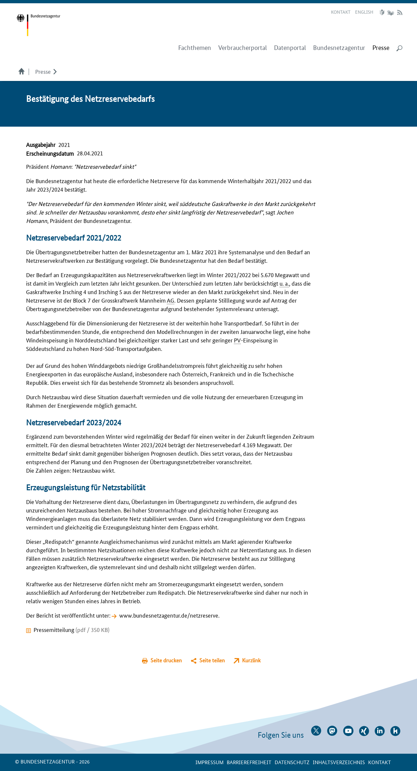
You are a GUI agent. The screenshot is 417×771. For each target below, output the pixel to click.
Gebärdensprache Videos (390, 12)
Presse (43, 71)
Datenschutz (292, 762)
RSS (399, 12)
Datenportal (290, 48)
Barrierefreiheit (249, 762)
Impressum (209, 762)
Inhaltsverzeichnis (339, 762)
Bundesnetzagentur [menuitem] (339, 48)
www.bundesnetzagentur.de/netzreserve (168, 615)
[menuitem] (380, 48)
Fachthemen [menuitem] (194, 48)
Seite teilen (212, 660)
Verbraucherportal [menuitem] (242, 48)
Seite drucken (166, 660)
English (364, 11)
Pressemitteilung (71, 629)
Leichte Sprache (383, 12)
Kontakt (341, 11)
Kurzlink (251, 660)
